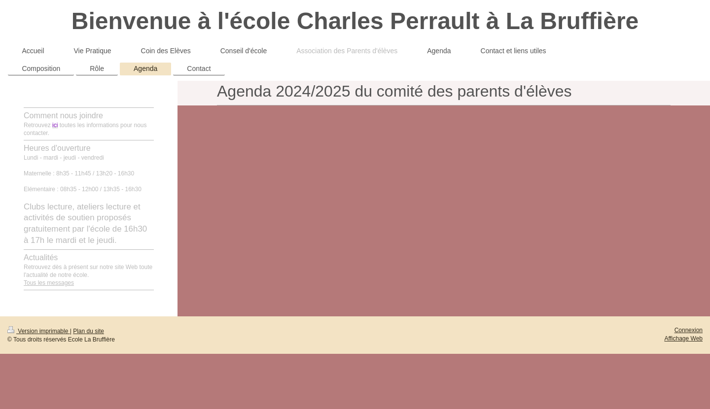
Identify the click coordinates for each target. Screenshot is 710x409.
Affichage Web (683, 338)
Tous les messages (49, 282)
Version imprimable (38, 331)
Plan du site (88, 331)
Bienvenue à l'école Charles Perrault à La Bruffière (355, 21)
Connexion (688, 330)
